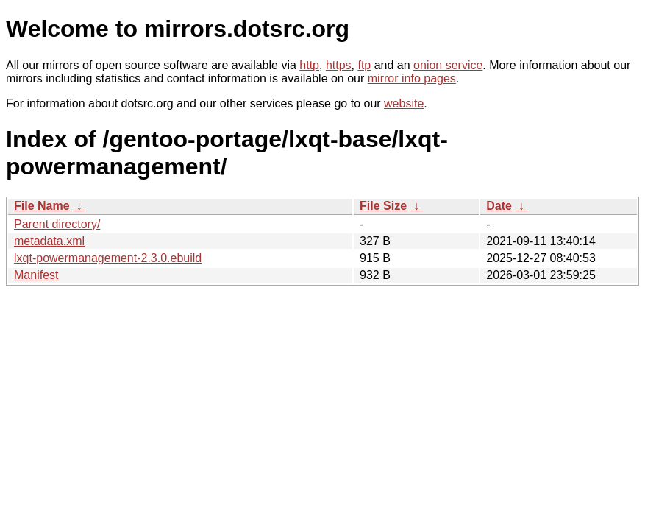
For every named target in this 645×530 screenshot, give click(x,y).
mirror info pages (412, 78)
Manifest (36, 275)
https (339, 65)
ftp (364, 65)
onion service (447, 65)
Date (499, 205)
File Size (383, 205)
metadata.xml (49, 241)
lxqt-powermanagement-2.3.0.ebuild (108, 258)
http (309, 65)
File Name (42, 205)
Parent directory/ (57, 224)
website (404, 103)
